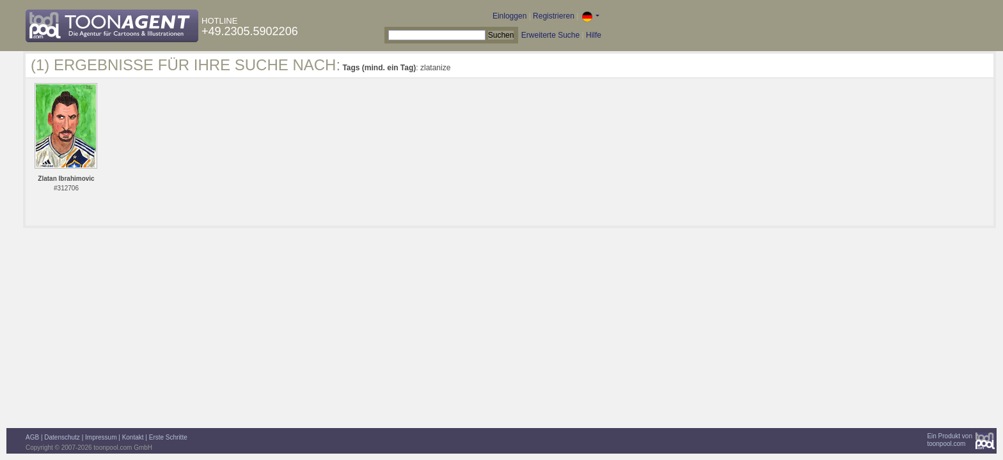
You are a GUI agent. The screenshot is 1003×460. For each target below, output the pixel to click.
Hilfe (593, 35)
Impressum (100, 437)
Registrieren (553, 16)
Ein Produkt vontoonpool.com (949, 440)
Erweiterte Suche (550, 35)
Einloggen (509, 16)
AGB (32, 437)
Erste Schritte (168, 437)
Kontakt (133, 437)
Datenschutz (62, 437)
